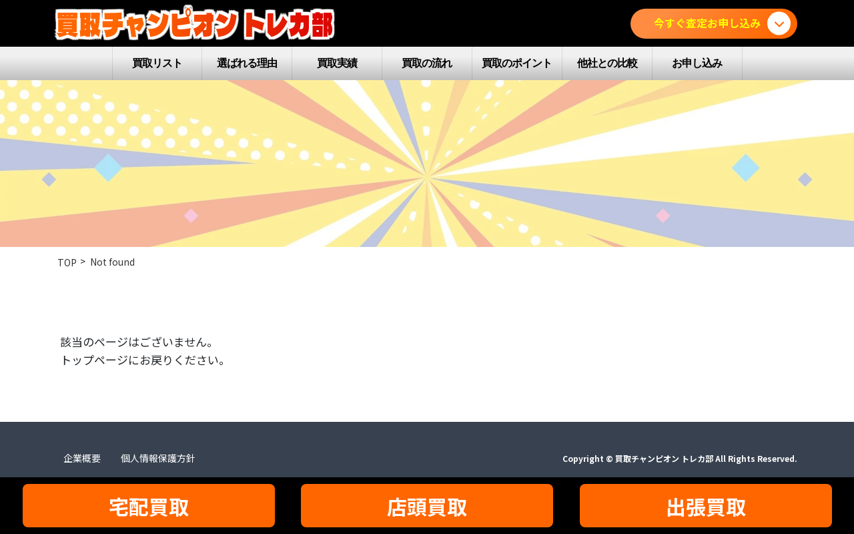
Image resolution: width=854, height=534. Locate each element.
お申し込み (697, 63)
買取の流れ (427, 63)
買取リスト (157, 63)
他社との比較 (607, 63)
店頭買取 (427, 506)
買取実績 (337, 63)
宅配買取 (149, 506)
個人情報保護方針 (158, 458)
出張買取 (706, 506)
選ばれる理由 (247, 63)
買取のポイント (517, 63)
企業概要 (82, 458)
